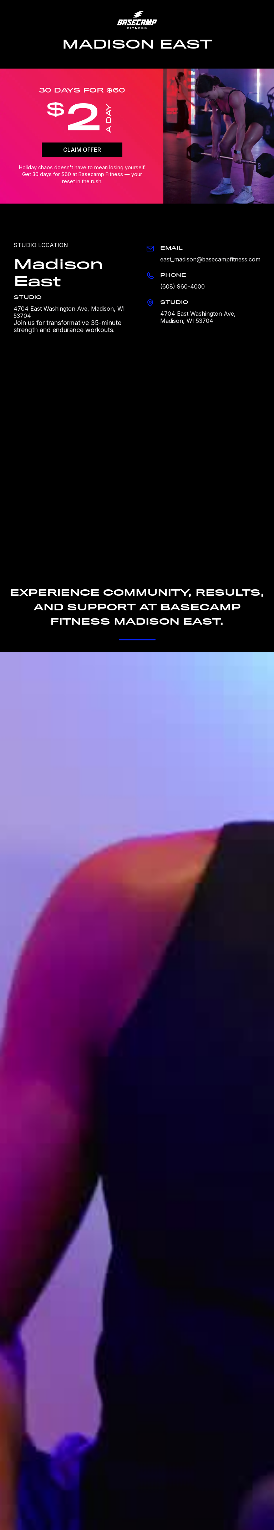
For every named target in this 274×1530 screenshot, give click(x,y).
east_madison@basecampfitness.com (210, 259)
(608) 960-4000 (182, 286)
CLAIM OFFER (82, 149)
